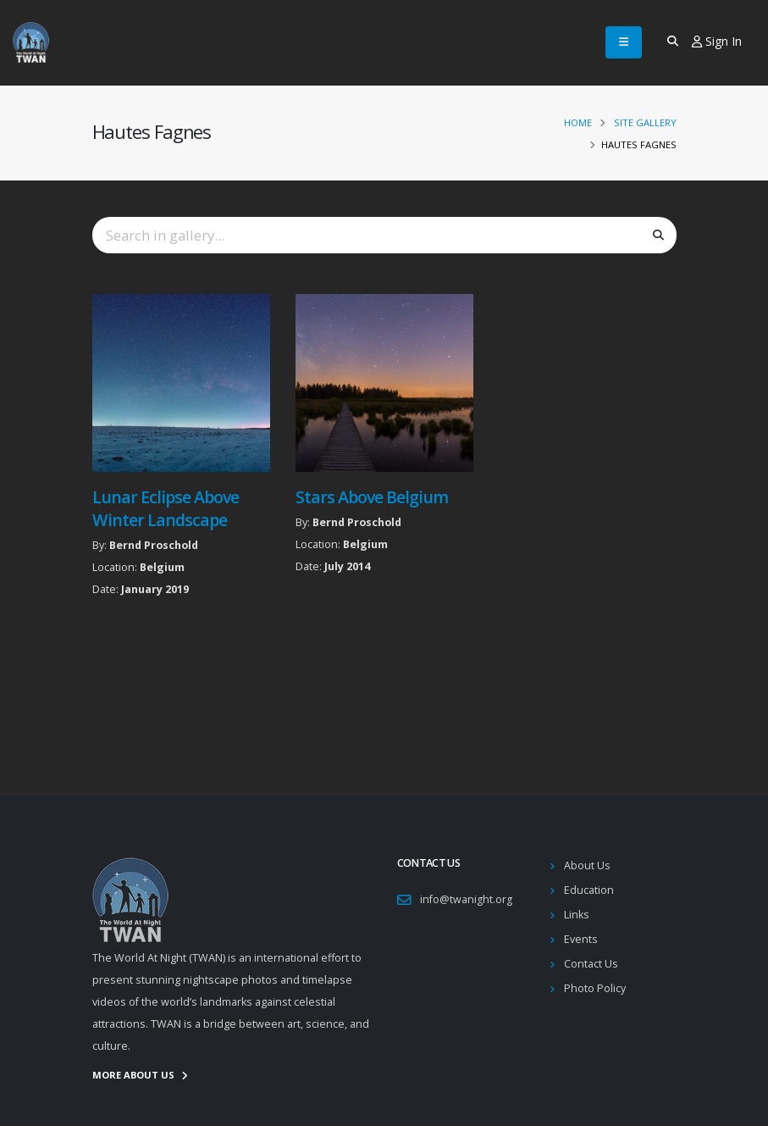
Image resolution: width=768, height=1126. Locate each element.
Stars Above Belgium (372, 496)
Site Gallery (645, 122)
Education (589, 890)
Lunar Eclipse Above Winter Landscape (165, 508)
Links (576, 914)
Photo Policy (595, 988)
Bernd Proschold (153, 545)
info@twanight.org (466, 899)
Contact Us (591, 964)
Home (578, 122)
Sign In (717, 41)
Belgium (162, 567)
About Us (587, 865)
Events (581, 939)
